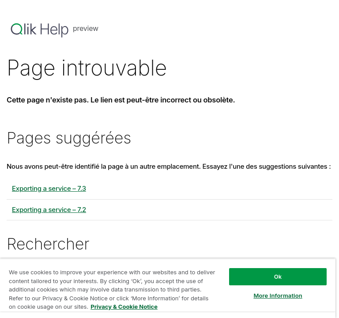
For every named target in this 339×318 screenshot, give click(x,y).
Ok (278, 276)
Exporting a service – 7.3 (49, 188)
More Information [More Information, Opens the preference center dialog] (277, 295)
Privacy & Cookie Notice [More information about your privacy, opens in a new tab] (124, 306)
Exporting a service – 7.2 (49, 209)
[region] (167, 288)
